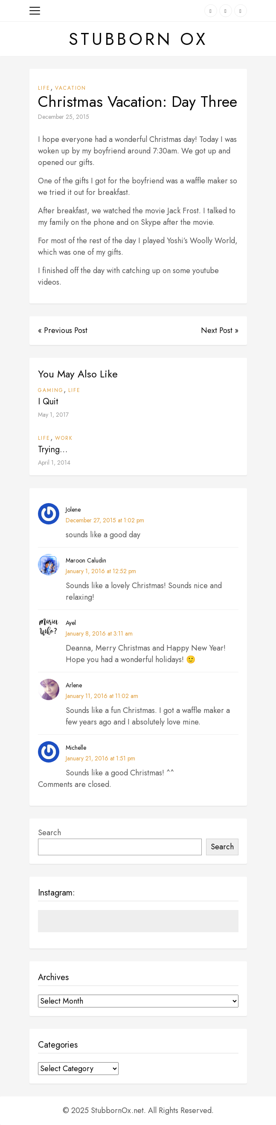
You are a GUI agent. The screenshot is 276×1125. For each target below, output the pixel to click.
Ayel (71, 622)
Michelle (76, 747)
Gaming (51, 390)
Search (49, 832)
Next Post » (219, 330)
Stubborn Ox (138, 38)
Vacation (70, 88)
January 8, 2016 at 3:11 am (99, 633)
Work (64, 438)
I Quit (48, 401)
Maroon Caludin (86, 560)
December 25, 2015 (63, 116)
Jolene (73, 509)
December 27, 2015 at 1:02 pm (105, 520)
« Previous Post (62, 330)
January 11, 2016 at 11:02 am (102, 696)
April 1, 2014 (54, 462)
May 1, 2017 (53, 414)
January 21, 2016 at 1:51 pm (100, 758)
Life (44, 88)
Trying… (52, 449)
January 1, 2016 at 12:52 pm (101, 571)
